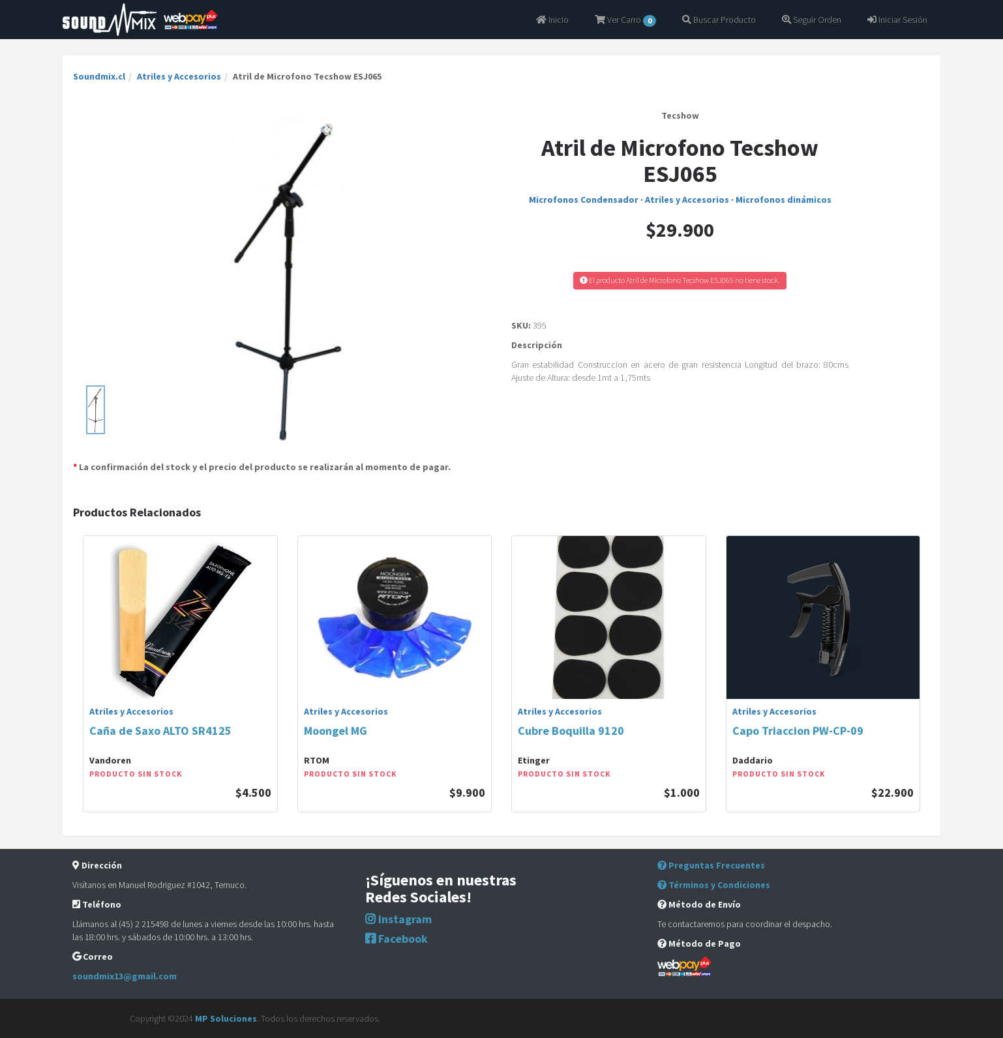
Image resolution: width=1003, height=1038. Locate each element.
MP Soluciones (226, 1018)
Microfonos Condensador (583, 199)
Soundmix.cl (99, 76)
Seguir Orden (811, 19)
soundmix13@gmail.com (124, 976)
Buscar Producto (719, 19)
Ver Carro (625, 20)
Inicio (552, 19)
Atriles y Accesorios (179, 76)
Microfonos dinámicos (783, 199)
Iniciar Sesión (897, 19)
